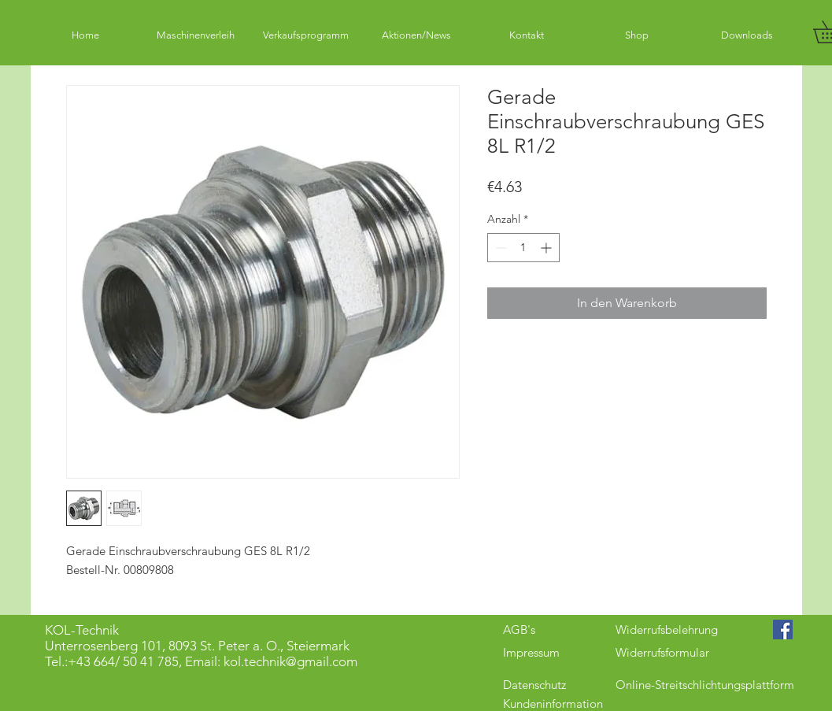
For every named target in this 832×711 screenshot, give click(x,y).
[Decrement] (499, 247)
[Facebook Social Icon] (783, 629)
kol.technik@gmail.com (290, 661)
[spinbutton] (523, 247)
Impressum (531, 652)
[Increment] (547, 247)
